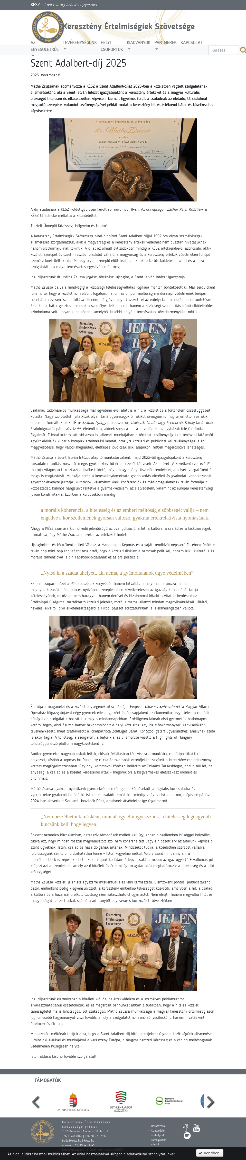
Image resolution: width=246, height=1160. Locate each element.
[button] (209, 1153)
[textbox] (223, 50)
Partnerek (165, 43)
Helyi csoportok (112, 46)
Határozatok (158, 1126)
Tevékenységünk (80, 43)
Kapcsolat (191, 43)
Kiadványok (138, 43)
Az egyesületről (45, 46)
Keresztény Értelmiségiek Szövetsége (129, 27)
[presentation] (35, 1101)
